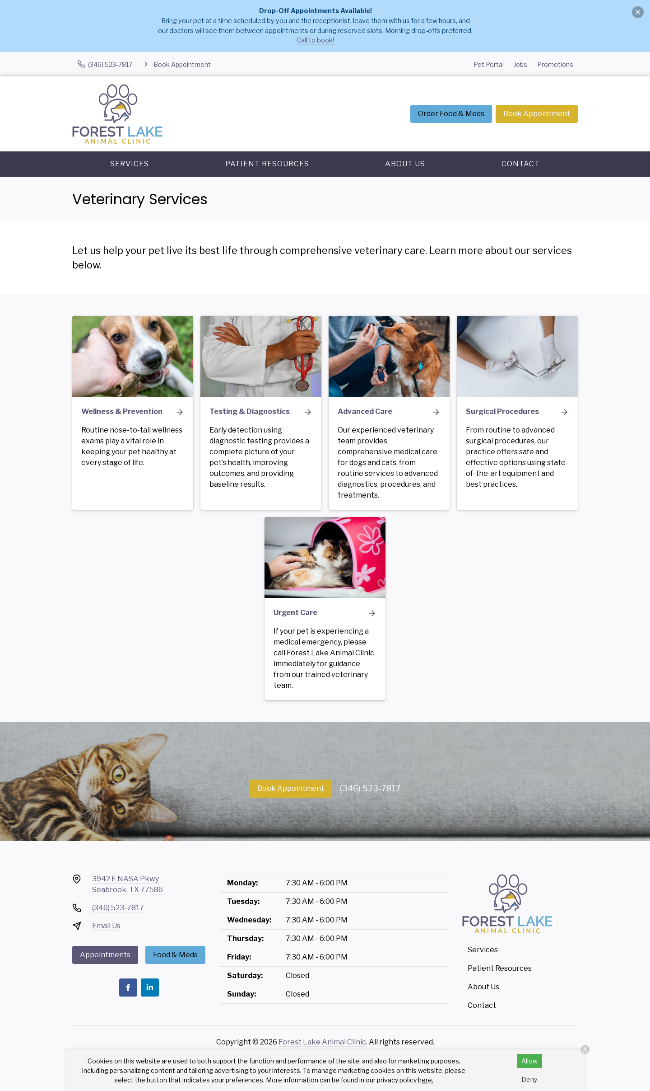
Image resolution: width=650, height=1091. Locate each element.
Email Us (106, 926)
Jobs (520, 64)
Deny (529, 1079)
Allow (529, 1061)
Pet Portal (489, 64)
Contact (520, 164)
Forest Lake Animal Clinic (322, 1042)
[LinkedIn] (150, 987)
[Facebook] (128, 987)
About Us (405, 164)
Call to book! (315, 40)
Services (129, 164)
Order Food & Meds (451, 113)
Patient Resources (267, 164)
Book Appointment (536, 113)
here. (425, 1080)
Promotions (555, 64)
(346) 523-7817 (370, 788)
